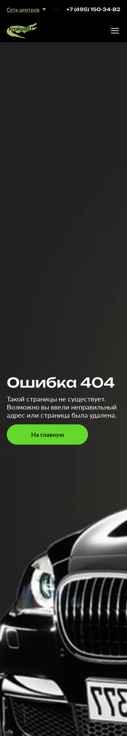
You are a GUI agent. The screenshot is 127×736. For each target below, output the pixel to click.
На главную (47, 434)
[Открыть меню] (114, 30)
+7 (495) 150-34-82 (93, 9)
